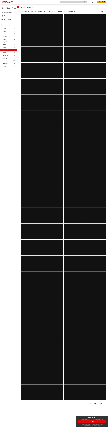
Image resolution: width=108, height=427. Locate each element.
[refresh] (32, 7)
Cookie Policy (96, 424)
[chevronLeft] (18, 7)
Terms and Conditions (93, 425)
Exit (99, 425)
